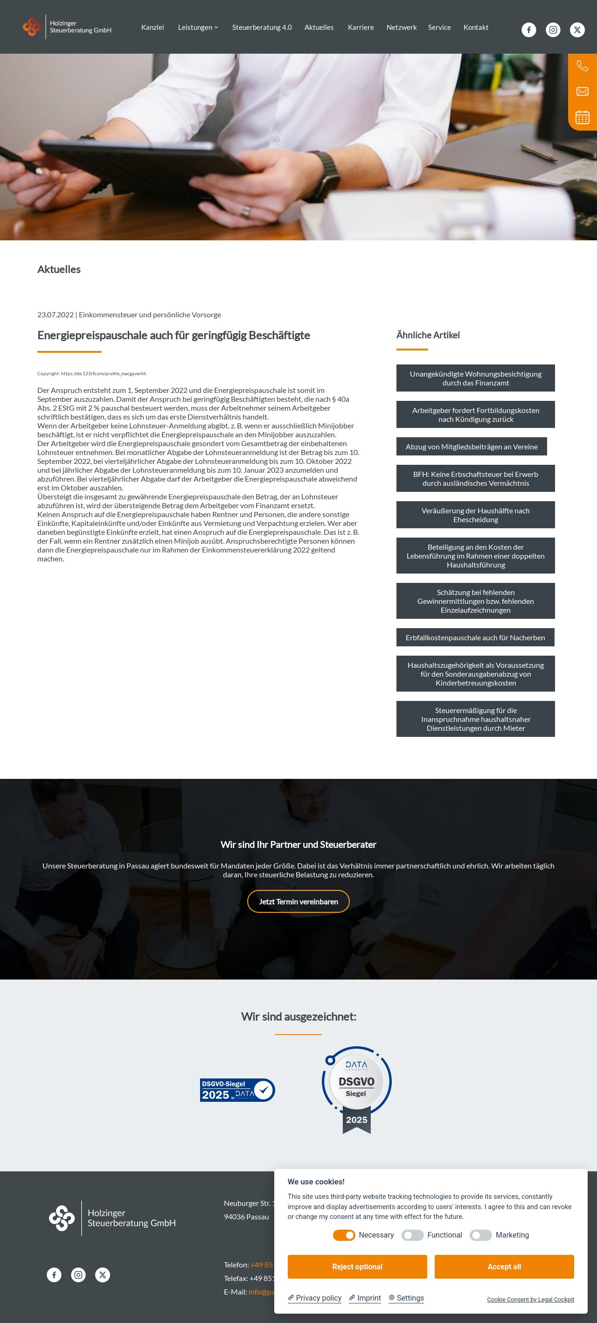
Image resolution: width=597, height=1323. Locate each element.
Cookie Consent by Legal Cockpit (530, 1299)
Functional (445, 1235)
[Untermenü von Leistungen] (216, 23)
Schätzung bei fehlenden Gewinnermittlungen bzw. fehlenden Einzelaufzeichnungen (475, 594)
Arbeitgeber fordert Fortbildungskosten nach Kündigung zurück (476, 408)
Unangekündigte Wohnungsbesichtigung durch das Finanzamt (475, 371)
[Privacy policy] (314, 1298)
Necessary (376, 1235)
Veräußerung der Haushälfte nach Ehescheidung (476, 508)
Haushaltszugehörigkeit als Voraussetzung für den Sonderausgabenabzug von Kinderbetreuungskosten (476, 667)
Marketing (512, 1235)
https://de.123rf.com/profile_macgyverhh (103, 367)
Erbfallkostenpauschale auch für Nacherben (475, 630)
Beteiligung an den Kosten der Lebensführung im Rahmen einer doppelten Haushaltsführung (476, 549)
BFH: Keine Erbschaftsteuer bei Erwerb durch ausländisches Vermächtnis (475, 472)
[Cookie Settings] (406, 1298)
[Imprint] (365, 1298)
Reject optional (357, 1266)
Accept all (504, 1266)
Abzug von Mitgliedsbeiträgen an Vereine (472, 439)
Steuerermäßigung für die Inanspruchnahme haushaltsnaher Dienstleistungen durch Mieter (476, 712)
